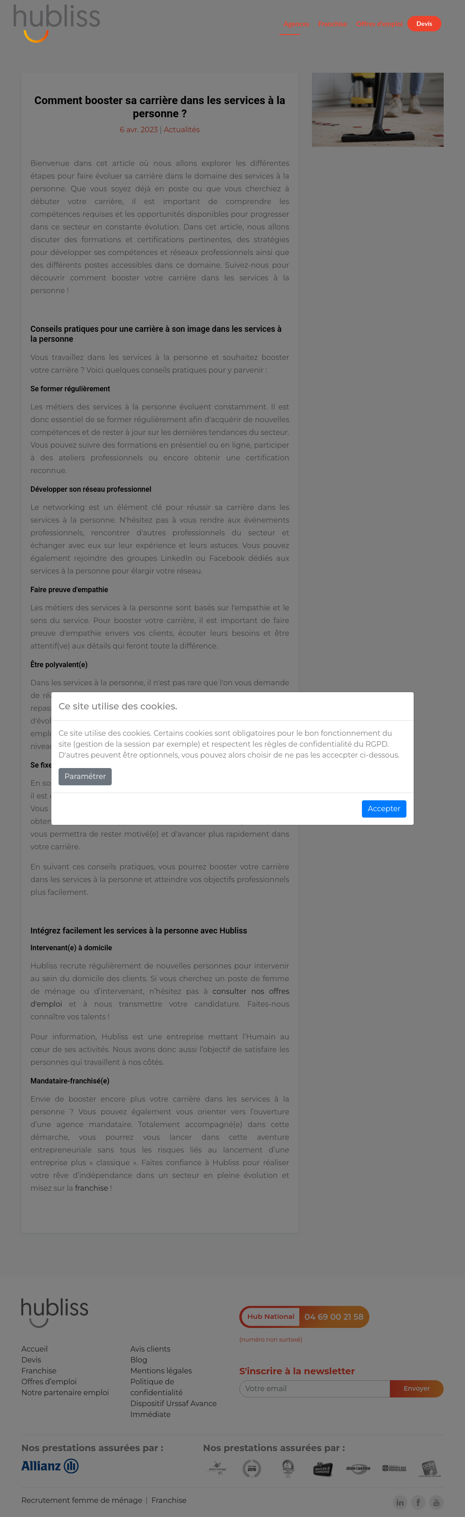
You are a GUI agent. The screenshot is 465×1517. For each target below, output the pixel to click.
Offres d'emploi (379, 24)
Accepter (384, 808)
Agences (296, 24)
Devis (424, 23)
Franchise (332, 24)
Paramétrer (85, 776)
